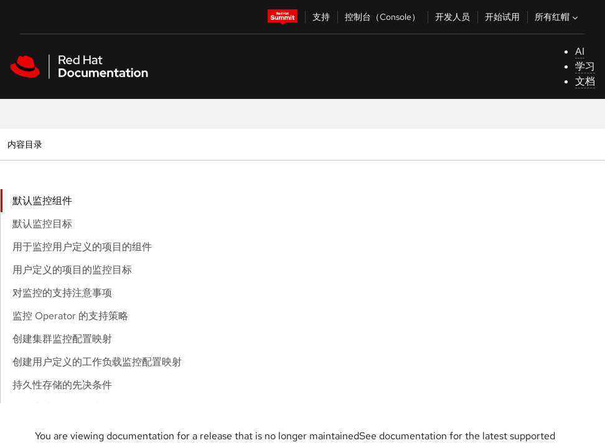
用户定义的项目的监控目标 (72, 269)
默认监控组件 (42, 200)
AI (579, 51)
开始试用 (502, 16)
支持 (321, 16)
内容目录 (24, 144)
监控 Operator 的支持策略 (70, 315)
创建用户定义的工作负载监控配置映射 (97, 361)
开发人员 (452, 16)
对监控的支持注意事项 (62, 292)
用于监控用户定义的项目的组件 (82, 246)
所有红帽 (558, 16)
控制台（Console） (382, 16)
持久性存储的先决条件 (62, 384)
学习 (585, 66)
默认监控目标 (42, 223)
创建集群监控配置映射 (62, 338)
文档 (585, 81)
